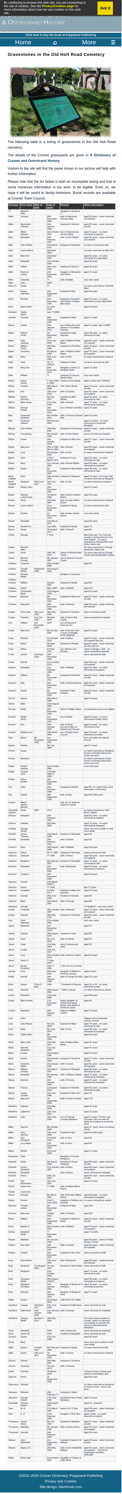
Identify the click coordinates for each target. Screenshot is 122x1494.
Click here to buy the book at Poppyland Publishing (60, 34)
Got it (105, 8)
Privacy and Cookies (60, 1481)
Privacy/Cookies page (58, 6)
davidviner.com (70, 1487)
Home (23, 42)
